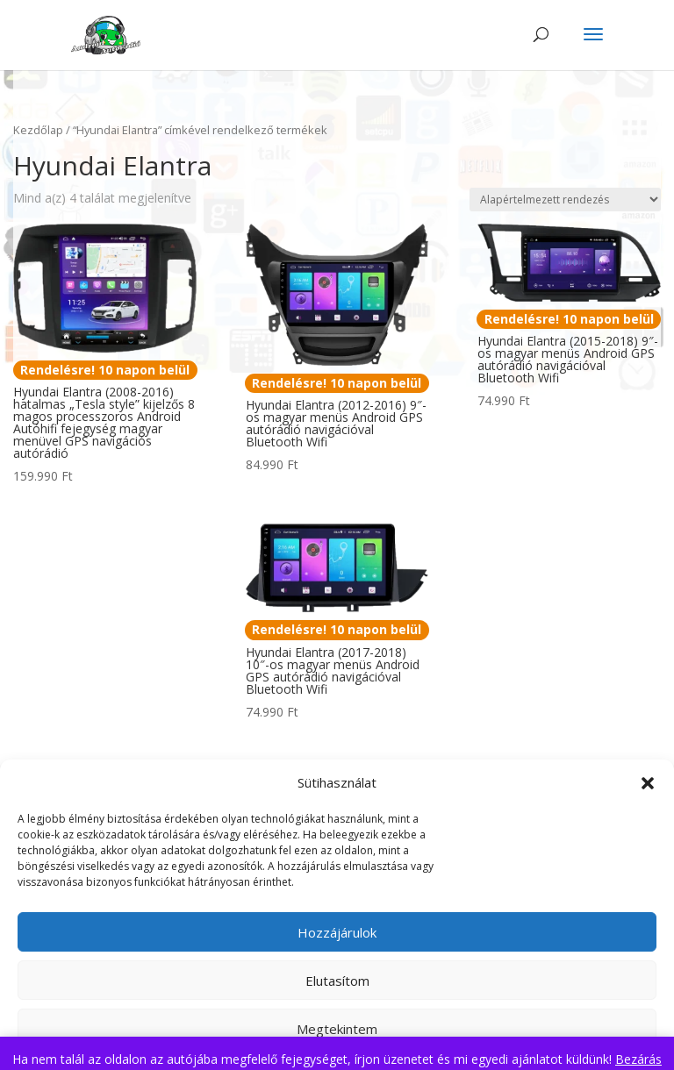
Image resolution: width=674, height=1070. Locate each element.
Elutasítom (337, 980)
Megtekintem (337, 1029)
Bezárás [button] (638, 1059)
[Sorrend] (565, 199)
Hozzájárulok (337, 932)
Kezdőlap (38, 130)
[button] (647, 783)
